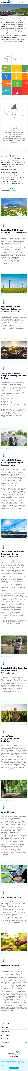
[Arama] (22, 2)
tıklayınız (13, 190)
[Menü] (25, 2)
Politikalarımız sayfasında (14, 1061)
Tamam (14, 1068)
